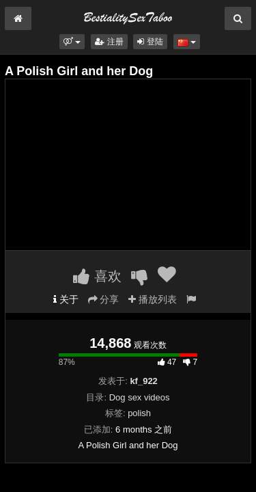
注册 (109, 41)
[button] (72, 41)
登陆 (149, 41)
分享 (103, 299)
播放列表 (152, 299)
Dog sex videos (139, 397)
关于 (66, 299)
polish (139, 413)
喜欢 (97, 276)
